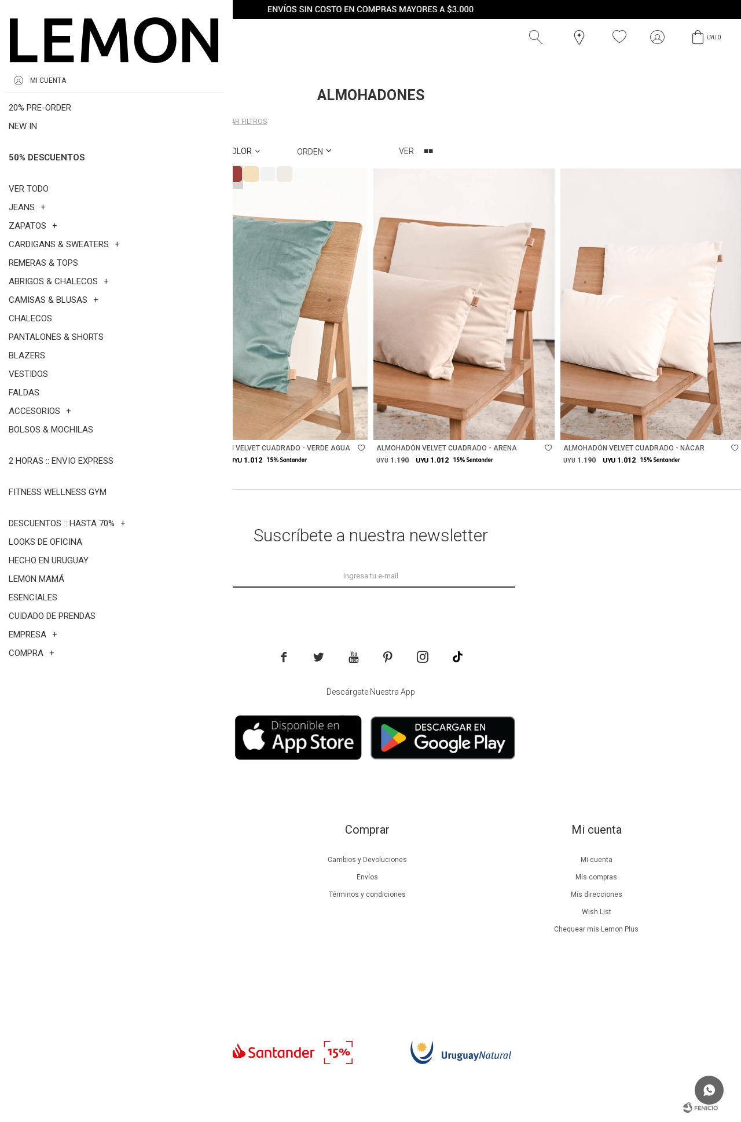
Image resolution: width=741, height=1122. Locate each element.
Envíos (367, 877)
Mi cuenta (596, 860)
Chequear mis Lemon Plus (596, 929)
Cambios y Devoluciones (367, 860)
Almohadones (91, 122)
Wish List (596, 912)
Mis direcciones (596, 894)
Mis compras (596, 877)
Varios (166, 122)
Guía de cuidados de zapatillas (138, 929)
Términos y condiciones (367, 894)
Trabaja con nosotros (138, 981)
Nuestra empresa (138, 860)
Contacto (138, 964)
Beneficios (138, 877)
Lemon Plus (138, 894)
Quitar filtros (241, 122)
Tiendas (138, 947)
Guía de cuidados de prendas (138, 912)
